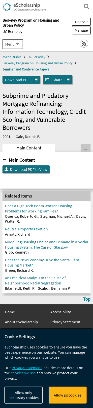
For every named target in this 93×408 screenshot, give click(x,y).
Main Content (28, 148)
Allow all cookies (67, 395)
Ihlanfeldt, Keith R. (20, 288)
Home (10, 311)
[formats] (36, 80)
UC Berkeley (12, 31)
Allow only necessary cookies (23, 395)
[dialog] (46, 368)
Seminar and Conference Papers (25, 69)
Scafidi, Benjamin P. (54, 288)
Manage (80, 30)
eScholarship (12, 57)
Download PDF (17, 79)
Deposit (81, 21)
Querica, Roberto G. (21, 216)
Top (87, 299)
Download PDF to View (28, 169)
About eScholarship (21, 321)
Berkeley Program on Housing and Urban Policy (37, 63)
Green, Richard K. (19, 270)
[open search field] (87, 6)
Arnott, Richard (17, 234)
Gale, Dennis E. (28, 136)
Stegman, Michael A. (57, 216)
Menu (10, 44)
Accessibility (60, 311)
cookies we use (23, 372)
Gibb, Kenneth (17, 252)
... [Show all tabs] (85, 148)
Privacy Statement (65, 321)
